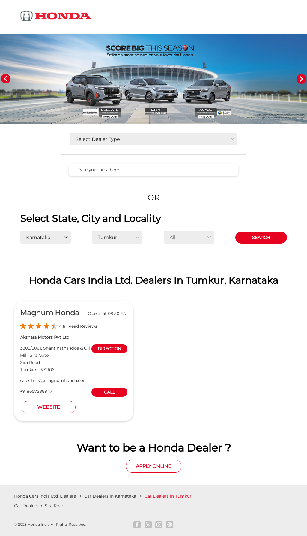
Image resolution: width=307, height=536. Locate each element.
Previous (5, 79)
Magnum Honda (49, 312)
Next (301, 79)
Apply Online (153, 466)
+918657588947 (36, 391)
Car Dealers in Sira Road (39, 505)
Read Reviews (82, 326)
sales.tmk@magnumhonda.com (54, 380)
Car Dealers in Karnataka (110, 496)
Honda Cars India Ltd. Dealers (45, 496)
